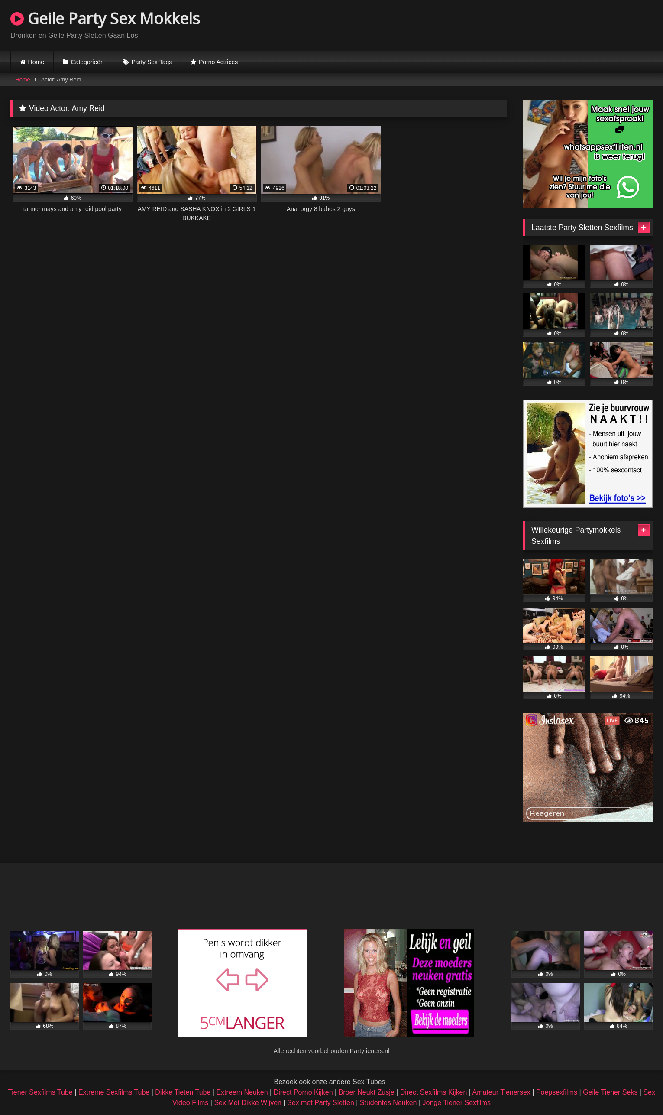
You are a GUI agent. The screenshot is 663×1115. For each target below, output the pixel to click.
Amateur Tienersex (501, 1092)
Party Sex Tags (151, 62)
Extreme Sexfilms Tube (114, 1092)
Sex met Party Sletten (320, 1102)
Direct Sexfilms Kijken (433, 1092)
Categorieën (87, 62)
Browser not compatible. (551, 24)
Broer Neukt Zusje (367, 1092)
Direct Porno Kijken (303, 1092)
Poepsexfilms (556, 1092)
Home (36, 62)
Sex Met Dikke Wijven (247, 1102)
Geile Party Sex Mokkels (105, 18)
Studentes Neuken (388, 1102)
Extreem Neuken (242, 1092)
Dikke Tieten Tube (182, 1092)
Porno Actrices (218, 62)
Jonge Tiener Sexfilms (457, 1102)
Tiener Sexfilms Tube (40, 1092)
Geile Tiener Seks (610, 1092)
